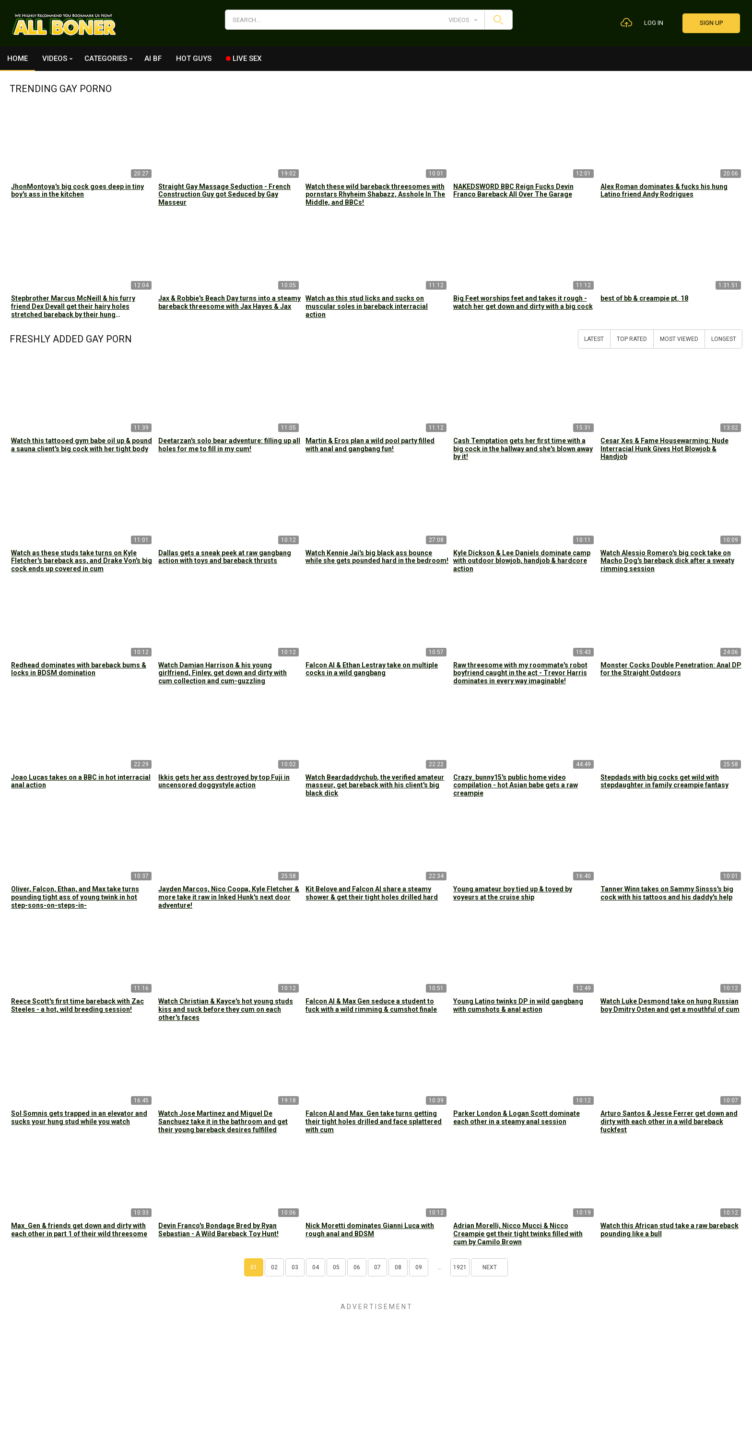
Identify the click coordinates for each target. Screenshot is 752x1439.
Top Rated (632, 339)
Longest (723, 339)
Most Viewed (679, 339)
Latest (594, 339)
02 (274, 1267)
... (439, 1267)
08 (398, 1267)
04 (315, 1267)
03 (295, 1267)
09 (418, 1267)
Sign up (711, 22)
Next (489, 1267)
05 (336, 1267)
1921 (460, 1267)
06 (356, 1267)
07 (377, 1267)
